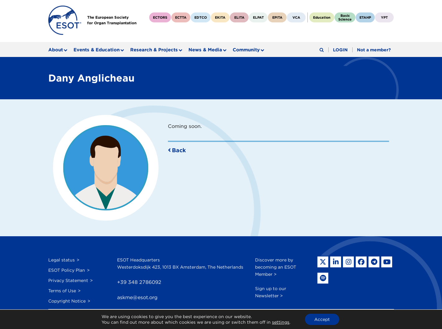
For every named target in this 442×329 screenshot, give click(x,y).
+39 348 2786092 (139, 282)
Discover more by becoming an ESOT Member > (275, 267)
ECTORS (160, 17)
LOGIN (340, 49)
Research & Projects (154, 50)
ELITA (239, 17)
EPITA (277, 17)
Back (179, 150)
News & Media (205, 50)
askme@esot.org (137, 297)
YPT (384, 17)
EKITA (220, 17)
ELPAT (258, 17)
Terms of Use (62, 290)
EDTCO (200, 17)
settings (280, 322)
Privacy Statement (68, 280)
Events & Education (97, 50)
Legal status (61, 259)
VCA (296, 17)
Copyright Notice (67, 300)
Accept (322, 319)
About (55, 50)
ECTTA (181, 17)
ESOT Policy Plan (66, 270)
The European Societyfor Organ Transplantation (111, 20)
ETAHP (365, 17)
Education (321, 17)
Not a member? (374, 49)
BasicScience (345, 17)
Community (246, 50)
